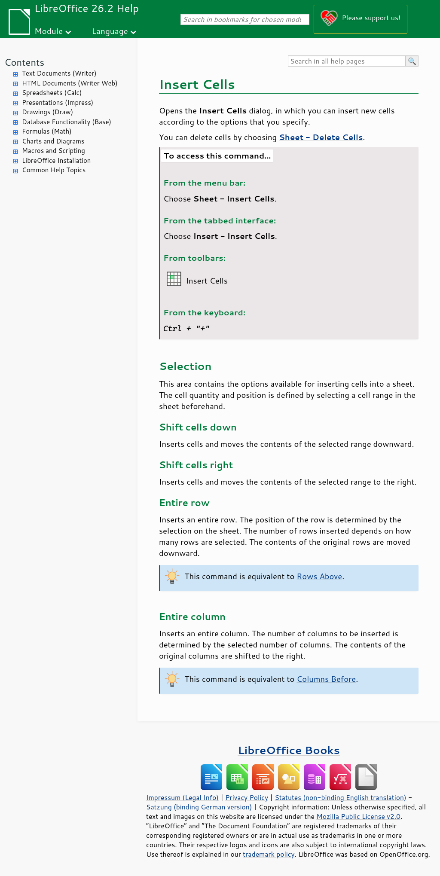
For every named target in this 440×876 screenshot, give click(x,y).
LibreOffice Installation (56, 160)
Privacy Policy (246, 797)
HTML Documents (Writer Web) (70, 83)
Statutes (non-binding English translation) (340, 797)
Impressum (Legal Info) (182, 797)
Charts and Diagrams (53, 141)
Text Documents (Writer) (59, 73)
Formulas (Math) (47, 131)
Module (48, 31)
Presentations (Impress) (57, 102)
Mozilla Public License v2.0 (358, 816)
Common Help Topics (54, 169)
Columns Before (326, 678)
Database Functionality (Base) (66, 121)
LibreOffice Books (289, 749)
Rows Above (319, 576)
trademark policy (268, 854)
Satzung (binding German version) (199, 807)
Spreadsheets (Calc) (52, 92)
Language (110, 31)
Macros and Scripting (53, 150)
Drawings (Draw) (47, 111)
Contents (24, 62)
